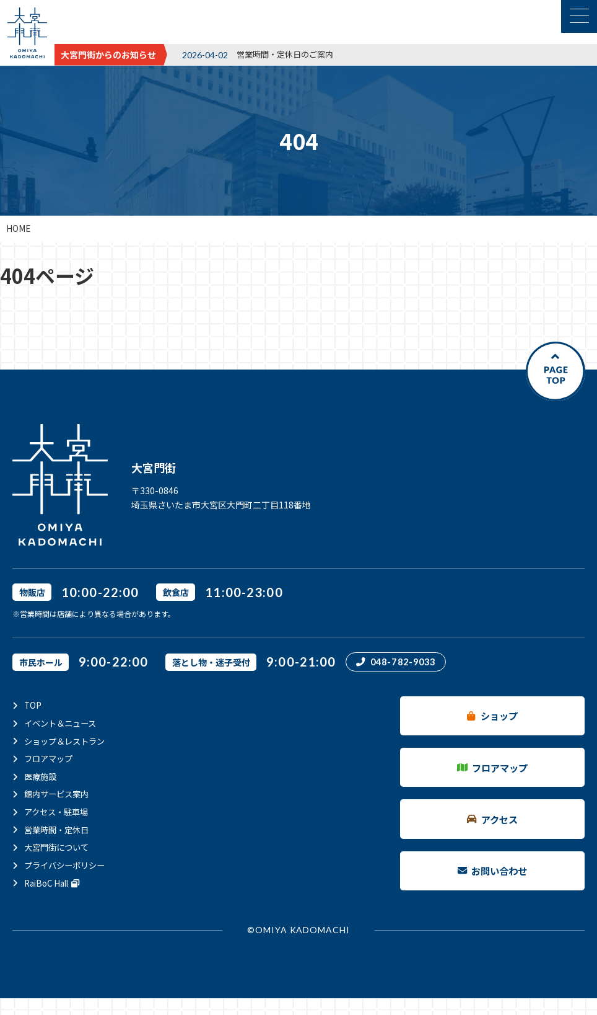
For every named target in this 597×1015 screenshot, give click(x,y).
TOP (33, 706)
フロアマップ (50, 758)
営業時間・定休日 (59, 828)
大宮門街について (59, 845)
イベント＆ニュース (63, 723)
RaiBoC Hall (54, 880)
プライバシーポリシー (67, 862)
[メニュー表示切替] (579, 16)
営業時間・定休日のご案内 (289, 54)
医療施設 (41, 775)
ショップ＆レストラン (67, 741)
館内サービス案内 (59, 793)
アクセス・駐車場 (58, 810)
